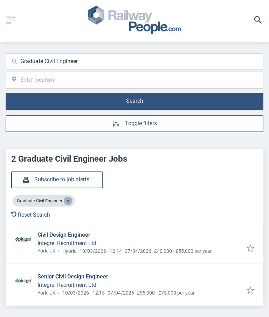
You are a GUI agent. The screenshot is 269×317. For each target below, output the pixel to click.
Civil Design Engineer (63, 234)
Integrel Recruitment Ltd (66, 243)
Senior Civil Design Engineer (72, 276)
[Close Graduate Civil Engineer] (68, 201)
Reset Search (30, 214)
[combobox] (134, 61)
